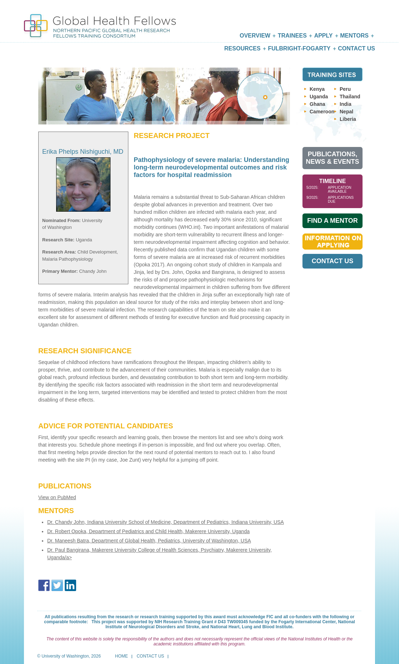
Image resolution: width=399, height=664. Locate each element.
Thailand (350, 96)
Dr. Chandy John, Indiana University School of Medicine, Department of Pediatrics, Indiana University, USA (165, 522)
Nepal (346, 111)
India (345, 104)
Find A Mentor (332, 220)
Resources (242, 48)
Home (121, 656)
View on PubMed (57, 497)
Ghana (317, 104)
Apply (323, 36)
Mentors (354, 36)
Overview (255, 36)
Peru (345, 89)
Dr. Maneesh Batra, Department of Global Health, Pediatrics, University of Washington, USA (149, 541)
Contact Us (356, 48)
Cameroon (322, 111)
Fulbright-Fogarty (299, 48)
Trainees (292, 36)
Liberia (348, 119)
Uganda (319, 96)
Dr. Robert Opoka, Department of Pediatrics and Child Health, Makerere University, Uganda (148, 531)
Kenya (317, 89)
